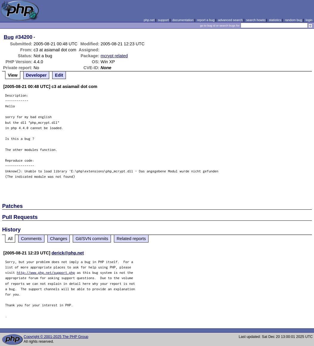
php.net (149, 20)
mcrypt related (114, 55)
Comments (31, 238)
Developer (36, 75)
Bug (9, 37)
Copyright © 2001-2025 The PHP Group (56, 337)
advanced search (230, 20)
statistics (275, 20)
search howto (255, 20)
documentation (183, 20)
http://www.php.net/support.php (46, 272)
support (163, 20)
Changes (58, 238)
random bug (293, 20)
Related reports (131, 238)
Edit (59, 75)
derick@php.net (68, 253)
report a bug (205, 20)
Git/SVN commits (91, 238)
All (10, 238)
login (309, 20)
